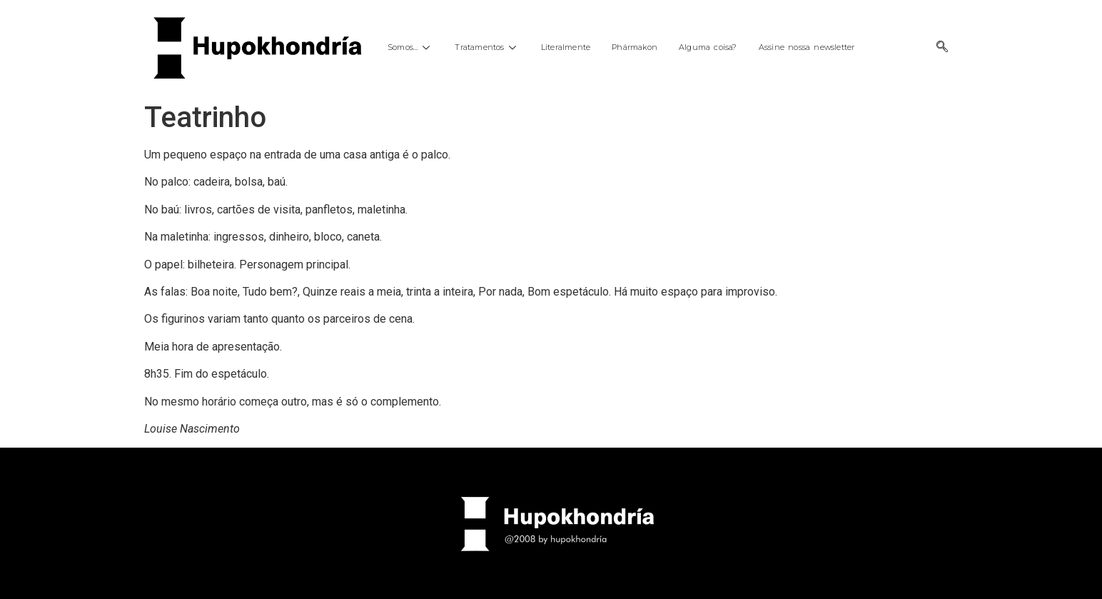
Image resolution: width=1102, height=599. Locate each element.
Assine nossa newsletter (807, 47)
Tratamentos (487, 47)
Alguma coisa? (708, 47)
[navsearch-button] (942, 48)
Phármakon (634, 47)
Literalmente (565, 47)
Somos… (410, 47)
